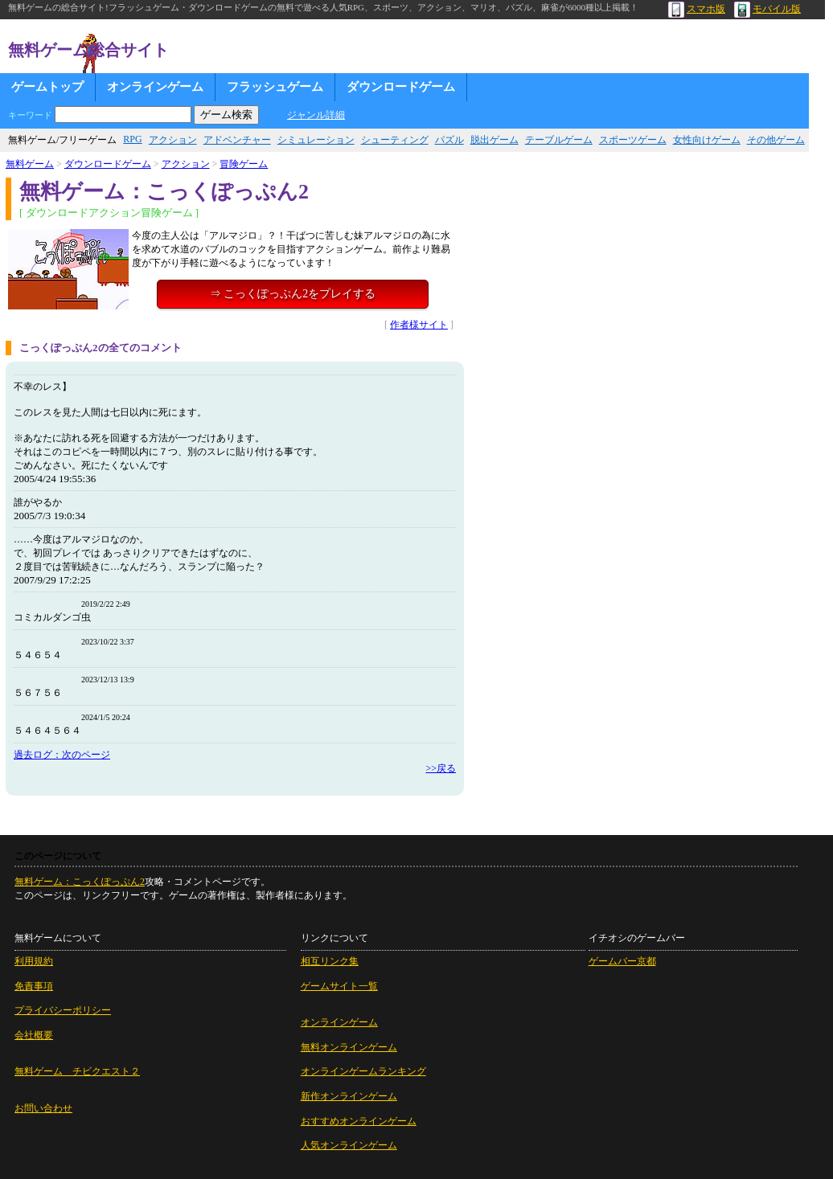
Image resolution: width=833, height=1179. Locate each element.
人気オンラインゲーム (349, 1145)
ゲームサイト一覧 (339, 986)
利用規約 (33, 961)
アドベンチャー (237, 139)
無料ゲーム (30, 164)
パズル (449, 139)
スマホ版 (696, 8)
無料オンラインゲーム (349, 1047)
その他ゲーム (776, 139)
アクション (173, 139)
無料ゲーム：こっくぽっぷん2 (79, 881)
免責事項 (33, 986)
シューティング (395, 139)
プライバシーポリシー (62, 1010)
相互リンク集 (330, 961)
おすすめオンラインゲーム (358, 1121)
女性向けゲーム (707, 139)
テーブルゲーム (559, 139)
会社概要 (33, 1035)
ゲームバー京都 (622, 961)
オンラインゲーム (155, 86)
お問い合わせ (43, 1108)
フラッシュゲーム (275, 86)
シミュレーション (316, 139)
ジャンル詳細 (316, 115)
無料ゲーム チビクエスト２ (77, 1071)
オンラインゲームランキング (363, 1071)
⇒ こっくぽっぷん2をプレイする (293, 294)
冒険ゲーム (244, 164)
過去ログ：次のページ (62, 754)
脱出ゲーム (494, 139)
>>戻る (440, 768)
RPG (132, 139)
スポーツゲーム (633, 139)
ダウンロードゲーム (401, 86)
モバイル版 (767, 8)
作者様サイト (419, 324)
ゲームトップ (47, 86)
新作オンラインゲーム (349, 1096)
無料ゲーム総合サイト (88, 50)
